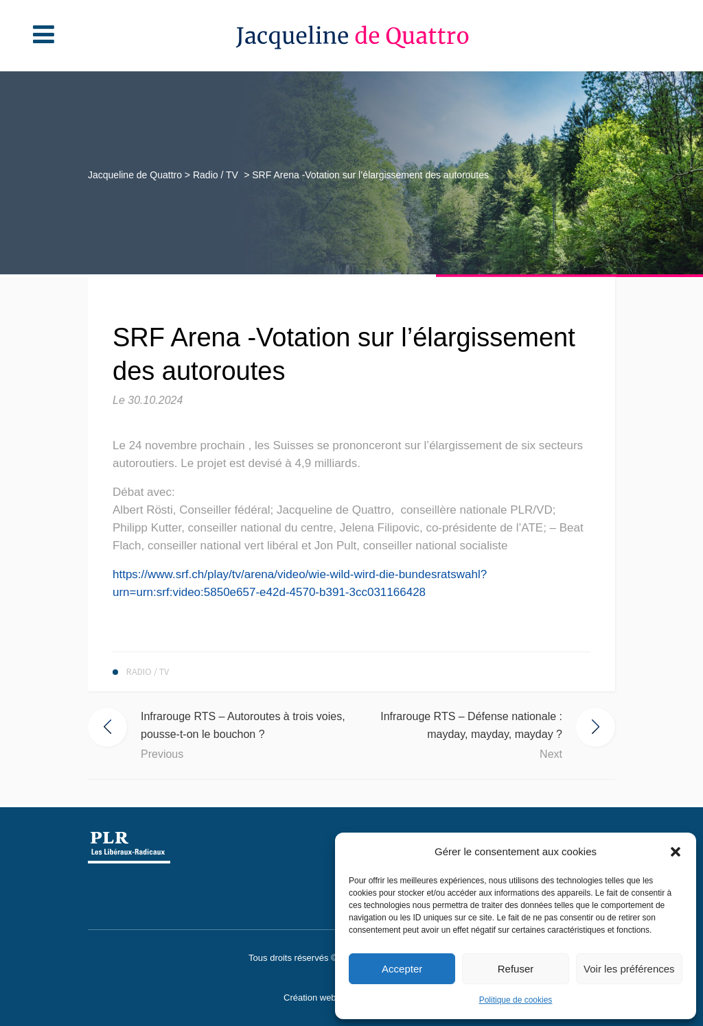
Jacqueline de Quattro (152, 174)
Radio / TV (232, 174)
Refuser (516, 969)
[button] (675, 852)
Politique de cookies (516, 1000)
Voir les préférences (629, 969)
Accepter (402, 969)
